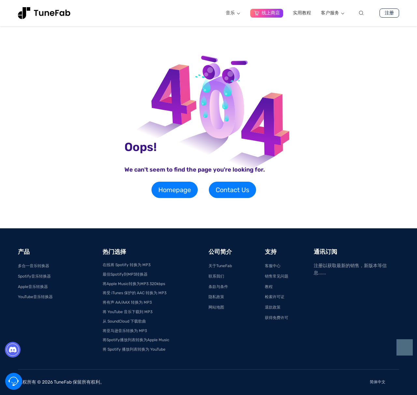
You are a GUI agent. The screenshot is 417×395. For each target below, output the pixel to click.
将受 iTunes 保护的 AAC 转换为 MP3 (134, 293)
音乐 (233, 13)
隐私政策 (216, 297)
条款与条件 (218, 286)
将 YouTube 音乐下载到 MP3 (127, 312)
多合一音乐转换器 (33, 266)
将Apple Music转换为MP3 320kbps (134, 283)
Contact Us (232, 190)
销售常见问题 (276, 276)
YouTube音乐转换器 (35, 297)
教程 (269, 286)
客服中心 (272, 266)
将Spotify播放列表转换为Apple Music (136, 340)
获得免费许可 (276, 317)
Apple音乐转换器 (33, 286)
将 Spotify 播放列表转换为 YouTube (134, 349)
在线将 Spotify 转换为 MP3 (127, 265)
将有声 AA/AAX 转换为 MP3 (127, 302)
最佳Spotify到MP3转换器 (125, 274)
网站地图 (216, 307)
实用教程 (302, 13)
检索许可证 (274, 297)
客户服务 (333, 13)
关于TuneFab (220, 266)
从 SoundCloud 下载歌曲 (124, 321)
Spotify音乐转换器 (34, 276)
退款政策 (272, 307)
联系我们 (216, 276)
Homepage (174, 190)
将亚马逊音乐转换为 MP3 (125, 330)
